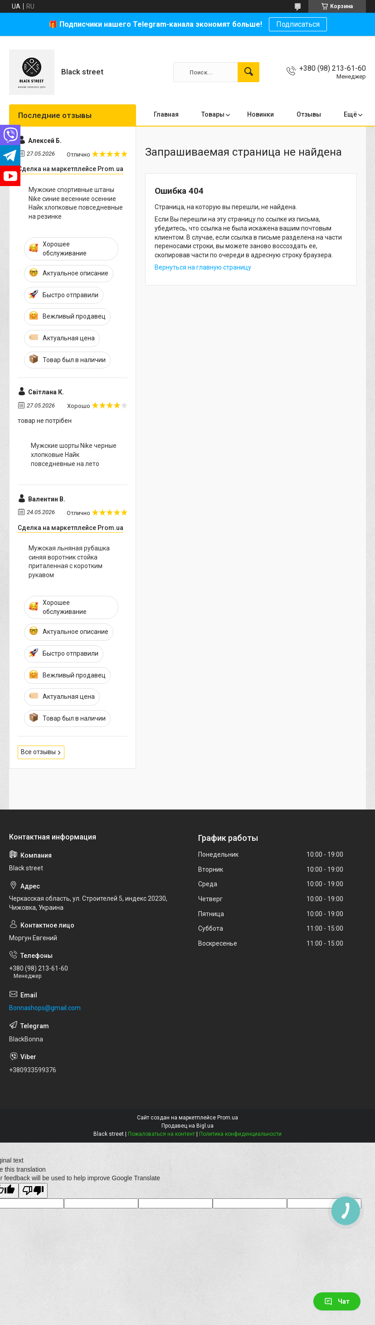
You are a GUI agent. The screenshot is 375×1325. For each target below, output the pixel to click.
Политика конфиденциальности (240, 1134)
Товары (212, 114)
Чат (337, 1301)
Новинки (260, 114)
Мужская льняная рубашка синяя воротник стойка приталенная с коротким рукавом (69, 562)
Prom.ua (227, 1117)
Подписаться (298, 24)
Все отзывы (38, 752)
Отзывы (309, 114)
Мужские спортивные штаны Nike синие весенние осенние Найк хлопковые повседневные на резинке (76, 203)
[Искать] (248, 72)
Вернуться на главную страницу (203, 267)
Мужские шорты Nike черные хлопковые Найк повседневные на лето (74, 454)
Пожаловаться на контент (161, 1134)
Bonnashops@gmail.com (45, 1007)
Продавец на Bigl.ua (187, 1126)
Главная (166, 114)
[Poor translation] (33, 1191)
